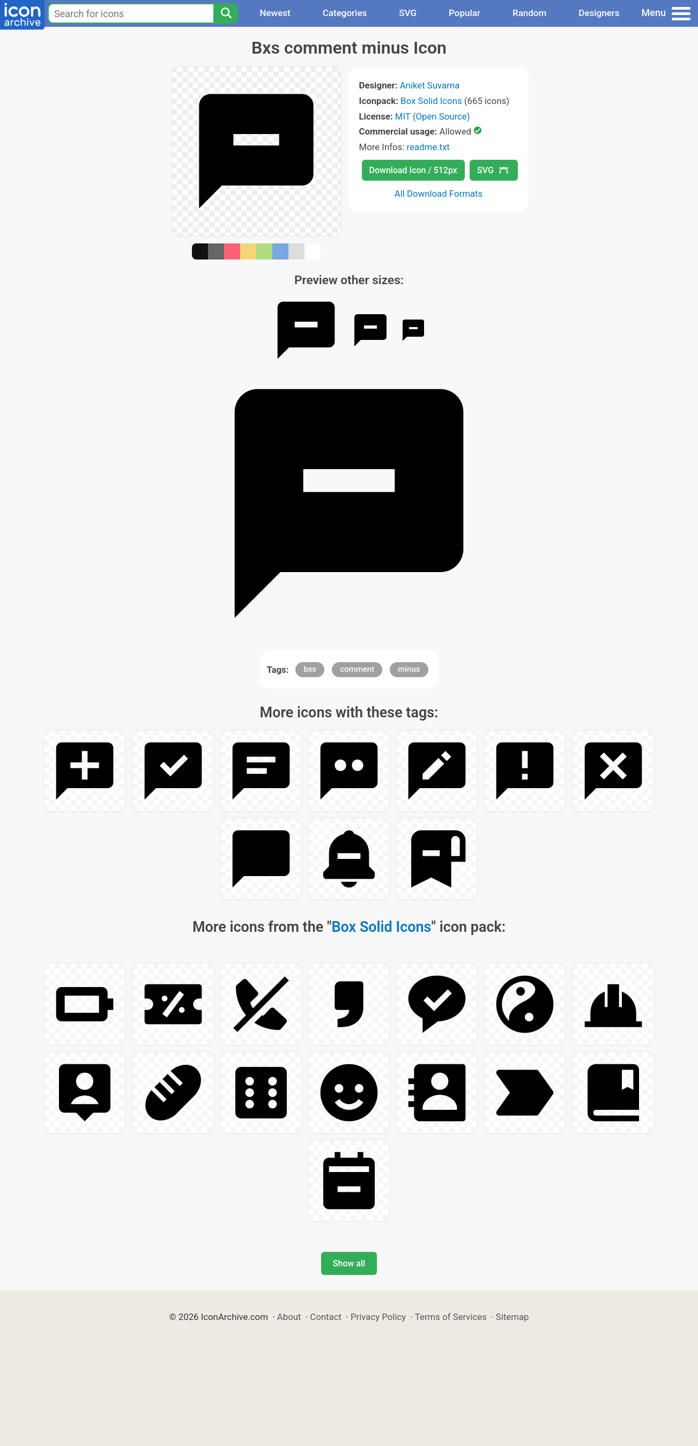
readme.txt (427, 147)
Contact (325, 1316)
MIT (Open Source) (432, 116)
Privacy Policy (378, 1316)
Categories (345, 13)
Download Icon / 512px (413, 170)
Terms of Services (451, 1316)
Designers (598, 13)
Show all (349, 1263)
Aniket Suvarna (430, 85)
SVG (408, 13)
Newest (274, 13)
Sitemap (512, 1316)
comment (357, 669)
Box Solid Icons (431, 100)
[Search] (225, 13)
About (289, 1316)
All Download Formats (439, 193)
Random (529, 13)
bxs (309, 669)
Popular (464, 13)
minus (409, 669)
